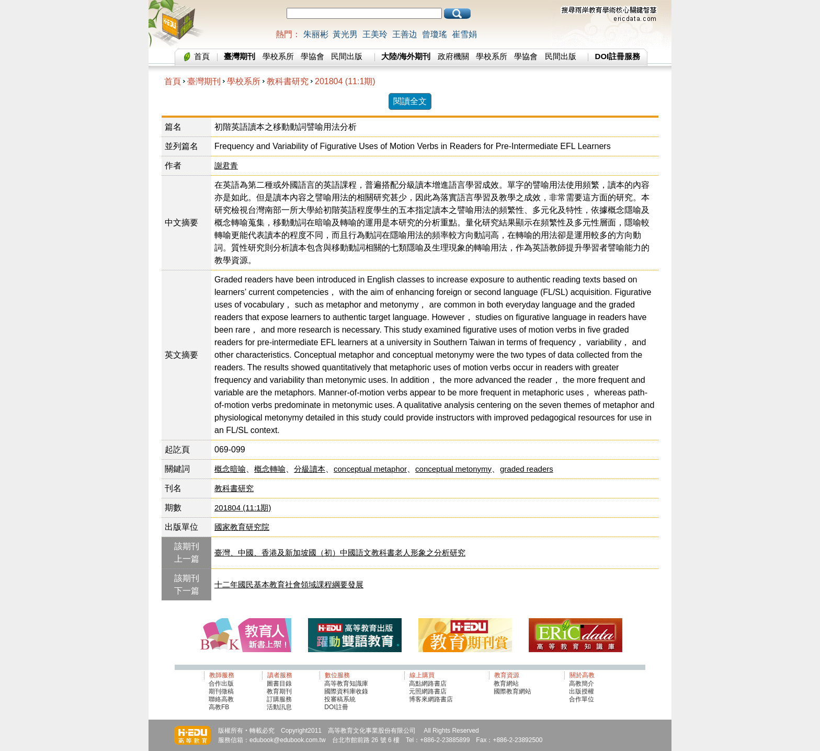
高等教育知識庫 (346, 683)
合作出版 (221, 683)
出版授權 (581, 691)
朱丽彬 (315, 34)
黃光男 (345, 34)
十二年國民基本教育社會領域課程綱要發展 (288, 584)
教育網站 (506, 683)
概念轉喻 (270, 468)
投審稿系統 (340, 699)
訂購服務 (279, 699)
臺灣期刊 (204, 81)
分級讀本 (309, 468)
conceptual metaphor (370, 468)
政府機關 (453, 56)
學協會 (312, 56)
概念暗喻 (230, 468)
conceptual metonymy (453, 468)
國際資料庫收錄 (346, 691)
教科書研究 (288, 81)
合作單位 (581, 699)
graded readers (526, 468)
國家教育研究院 (241, 526)
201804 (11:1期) (345, 81)
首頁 (202, 56)
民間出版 (346, 56)
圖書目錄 (279, 683)
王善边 (404, 34)
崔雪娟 (464, 34)
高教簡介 (581, 683)
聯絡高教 (221, 699)
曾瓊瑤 (434, 34)
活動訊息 (279, 707)
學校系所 (278, 56)
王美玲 (375, 34)
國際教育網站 (512, 691)
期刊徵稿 (221, 691)
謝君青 (226, 165)
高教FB (219, 707)
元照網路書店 (428, 691)
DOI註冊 (336, 707)
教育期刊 (279, 691)
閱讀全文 (410, 101)
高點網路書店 (428, 683)
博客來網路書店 (431, 699)
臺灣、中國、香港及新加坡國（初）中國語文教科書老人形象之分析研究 (339, 552)
